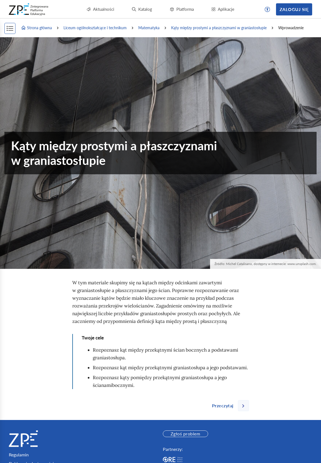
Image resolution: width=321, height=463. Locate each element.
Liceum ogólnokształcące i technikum (95, 27)
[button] (267, 9)
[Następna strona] (228, 405)
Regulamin (19, 454)
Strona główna (36, 28)
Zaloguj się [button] (294, 9)
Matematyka (149, 27)
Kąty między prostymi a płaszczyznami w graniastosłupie (219, 27)
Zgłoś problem (185, 433)
